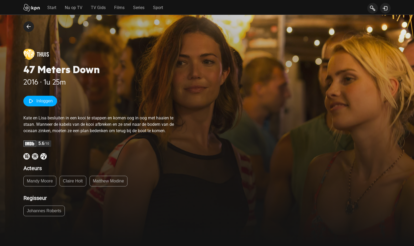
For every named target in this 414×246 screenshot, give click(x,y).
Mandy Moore (40, 181)
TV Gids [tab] (98, 7)
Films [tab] (119, 7)
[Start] (31, 8)
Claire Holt (73, 181)
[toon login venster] (385, 8)
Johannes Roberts (44, 211)
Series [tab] (138, 7)
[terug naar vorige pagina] (28, 26)
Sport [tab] (158, 7)
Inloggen (40, 101)
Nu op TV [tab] (73, 7)
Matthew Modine (108, 181)
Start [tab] (51, 7)
